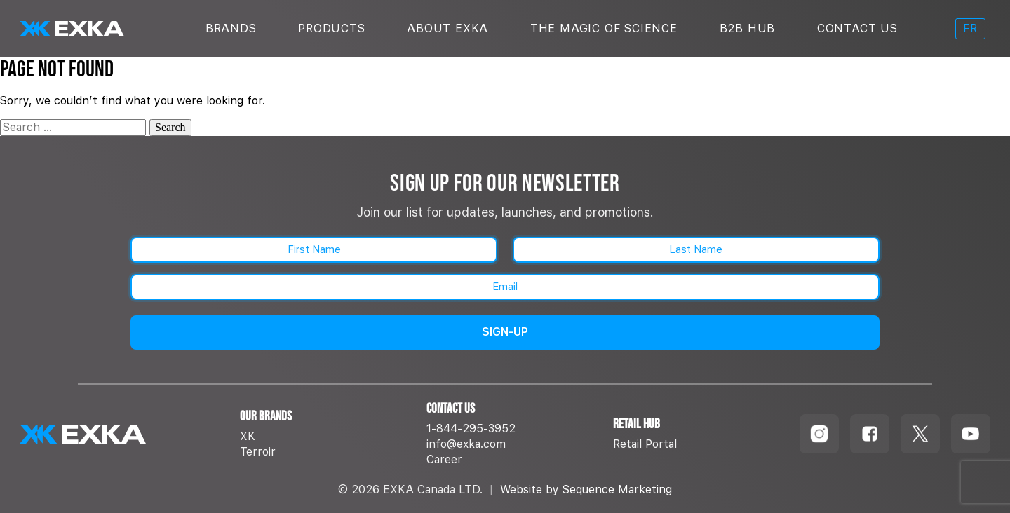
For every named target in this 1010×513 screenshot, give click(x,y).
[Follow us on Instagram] (819, 433)
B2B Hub (748, 28)
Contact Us (857, 28)
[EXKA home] (121, 434)
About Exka (447, 28)
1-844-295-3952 (471, 428)
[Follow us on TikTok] (920, 433)
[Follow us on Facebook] (869, 433)
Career (444, 459)
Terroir (258, 451)
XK (247, 436)
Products (331, 28)
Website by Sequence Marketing (586, 489)
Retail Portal (645, 444)
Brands (231, 28)
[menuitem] (970, 29)
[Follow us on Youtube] (970, 433)
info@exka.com (466, 444)
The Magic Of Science (604, 28)
